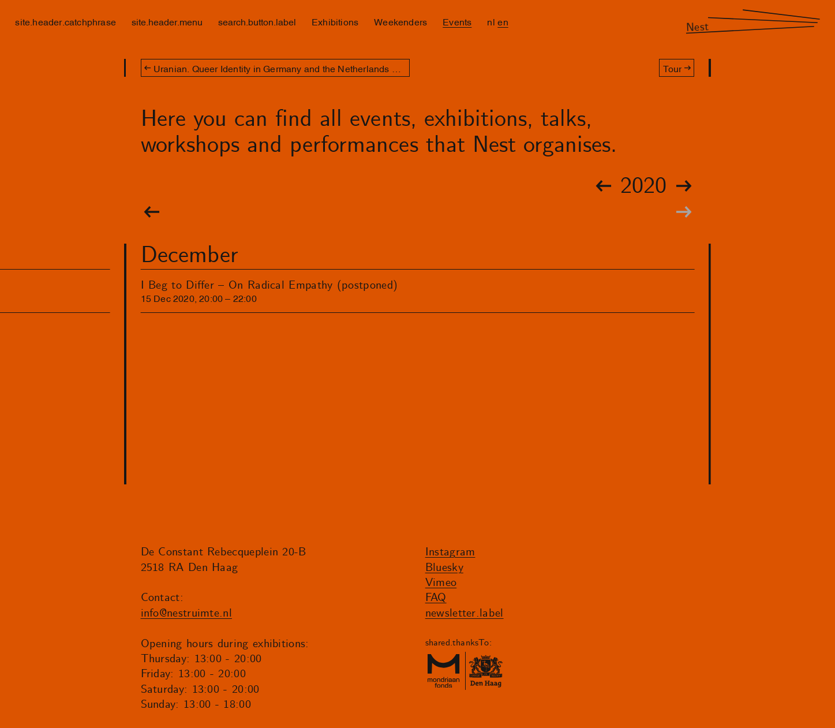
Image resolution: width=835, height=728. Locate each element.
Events (457, 21)
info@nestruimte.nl (187, 613)
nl (491, 21)
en (502, 21)
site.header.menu (167, 21)
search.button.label (257, 21)
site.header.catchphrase (65, 21)
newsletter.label (464, 613)
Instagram (450, 552)
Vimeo (441, 583)
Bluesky (444, 568)
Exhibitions (335, 21)
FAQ (436, 598)
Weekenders (400, 21)
